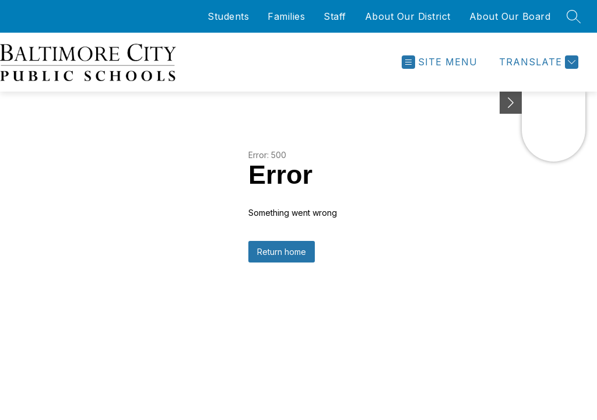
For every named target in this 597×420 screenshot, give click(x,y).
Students (228, 16)
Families (286, 16)
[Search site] (574, 16)
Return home (281, 252)
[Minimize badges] (511, 103)
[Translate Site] (537, 62)
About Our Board (510, 16)
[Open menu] (439, 62)
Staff (335, 16)
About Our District (408, 16)
